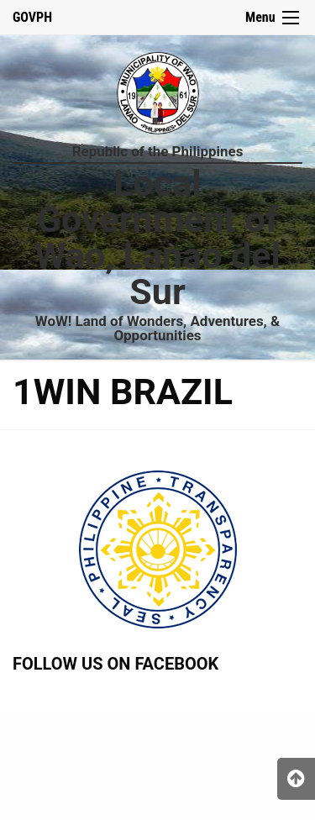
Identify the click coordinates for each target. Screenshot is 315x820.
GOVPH (32, 17)
